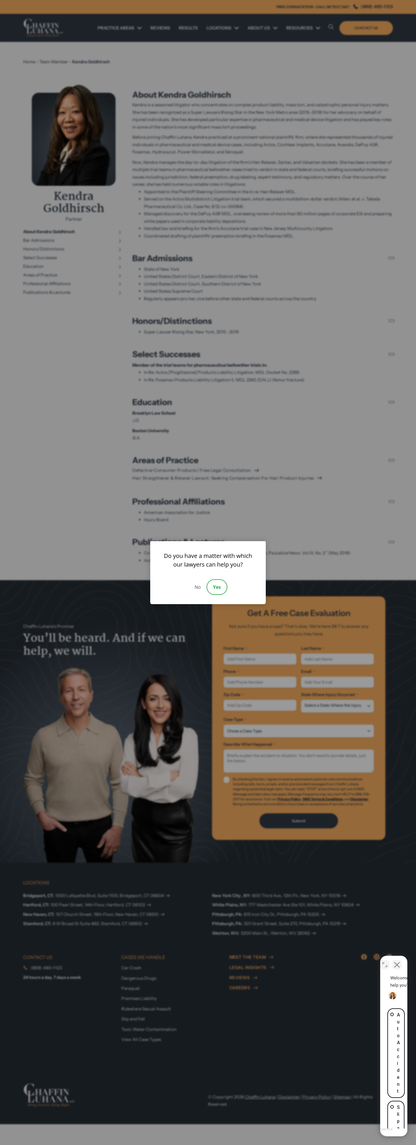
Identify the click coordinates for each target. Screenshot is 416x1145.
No (197, 587)
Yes (217, 587)
